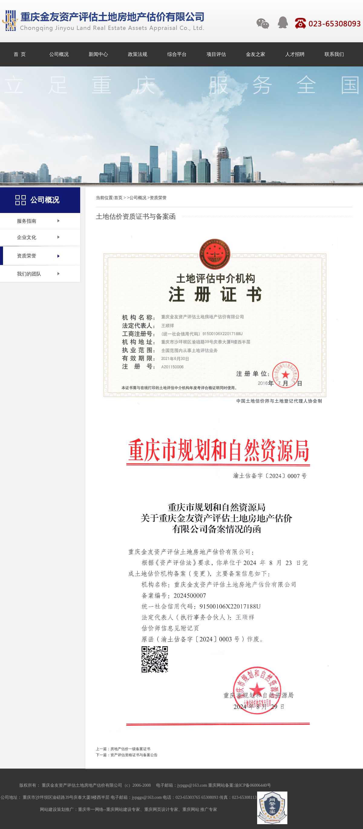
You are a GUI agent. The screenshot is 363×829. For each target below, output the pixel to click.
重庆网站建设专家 (123, 809)
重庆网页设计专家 (161, 809)
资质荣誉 (158, 197)
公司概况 (137, 197)
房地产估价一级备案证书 (130, 749)
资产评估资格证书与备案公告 (134, 755)
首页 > (120, 197)
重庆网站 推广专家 (199, 809)
